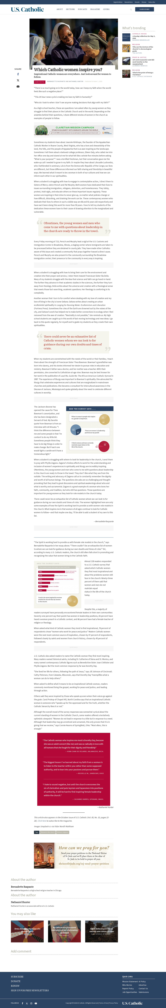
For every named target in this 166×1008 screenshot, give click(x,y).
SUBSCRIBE (17, 976)
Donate (137, 2)
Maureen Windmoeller (141, 40)
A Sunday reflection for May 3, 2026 (143, 37)
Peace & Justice (139, 57)
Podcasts (82, 9)
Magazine (95, 9)
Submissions (144, 992)
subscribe (145, 9)
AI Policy (142, 981)
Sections (70, 9)
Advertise (142, 985)
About (60, 9)
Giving (106, 9)
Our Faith (39, 82)
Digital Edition (118, 2)
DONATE (15, 981)
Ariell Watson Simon (26, 934)
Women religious (62, 832)
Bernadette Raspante (56, 81)
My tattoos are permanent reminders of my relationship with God (64, 930)
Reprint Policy (128, 988)
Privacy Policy (113, 1003)
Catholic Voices (139, 34)
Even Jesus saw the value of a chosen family (27, 930)
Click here (42, 820)
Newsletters (129, 2)
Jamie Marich (64, 935)
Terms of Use (103, 1003)
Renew (144, 2)
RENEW (15, 985)
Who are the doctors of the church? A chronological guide (142, 49)
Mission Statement (130, 981)
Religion (136, 44)
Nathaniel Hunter (76, 81)
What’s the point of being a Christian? (142, 74)
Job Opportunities (129, 992)
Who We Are (127, 985)
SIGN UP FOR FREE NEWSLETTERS (30, 990)
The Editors (137, 53)
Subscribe (151, 2)
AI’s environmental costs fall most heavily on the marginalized (143, 62)
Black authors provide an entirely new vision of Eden (101, 930)
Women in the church (48, 832)
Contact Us (143, 988)
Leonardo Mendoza (139, 66)
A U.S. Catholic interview (101, 934)
